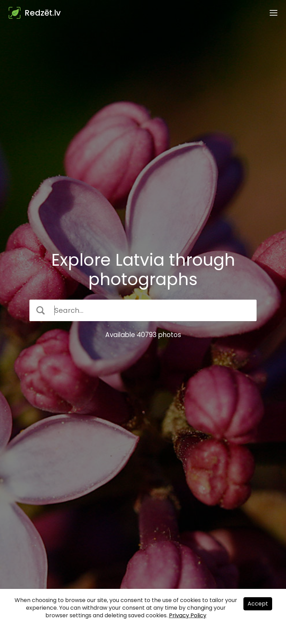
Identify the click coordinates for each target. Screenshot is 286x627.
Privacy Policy (187, 615)
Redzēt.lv (43, 12)
